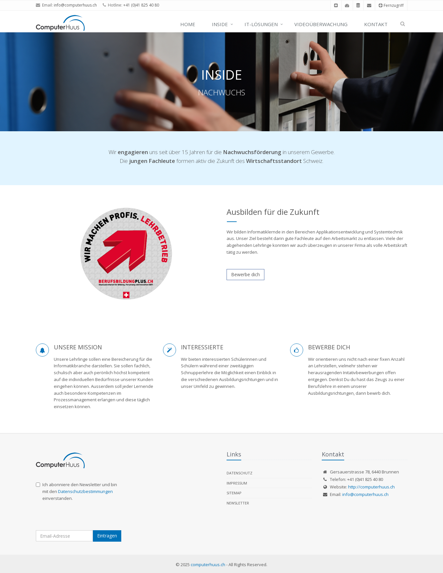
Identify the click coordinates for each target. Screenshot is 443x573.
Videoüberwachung (320, 24)
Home (187, 24)
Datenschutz (239, 472)
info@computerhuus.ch (75, 5)
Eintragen (107, 536)
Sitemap (234, 492)
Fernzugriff (391, 5)
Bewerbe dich (245, 274)
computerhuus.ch (208, 564)
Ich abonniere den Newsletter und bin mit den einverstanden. (76, 491)
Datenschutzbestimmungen (85, 491)
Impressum (237, 483)
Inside (220, 24)
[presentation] (85, 517)
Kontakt (376, 24)
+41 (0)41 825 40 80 (141, 5)
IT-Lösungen (261, 24)
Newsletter (238, 503)
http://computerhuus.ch (371, 487)
